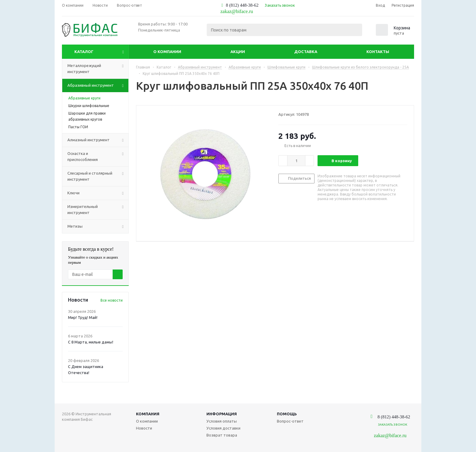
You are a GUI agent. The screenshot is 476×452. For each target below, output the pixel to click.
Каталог (83, 51)
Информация (221, 414)
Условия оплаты (221, 421)
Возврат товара (221, 435)
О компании (167, 51)
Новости (144, 428)
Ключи (97, 193)
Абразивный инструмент (97, 85)
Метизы (97, 226)
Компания (147, 414)
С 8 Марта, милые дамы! (90, 342)
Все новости (111, 300)
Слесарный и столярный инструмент (97, 176)
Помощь (287, 414)
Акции (237, 51)
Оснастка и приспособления (97, 156)
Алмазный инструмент (97, 140)
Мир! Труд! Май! (82, 317)
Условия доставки (223, 428)
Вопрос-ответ (290, 421)
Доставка (305, 51)
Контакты (377, 51)
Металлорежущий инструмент (97, 69)
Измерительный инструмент (97, 209)
